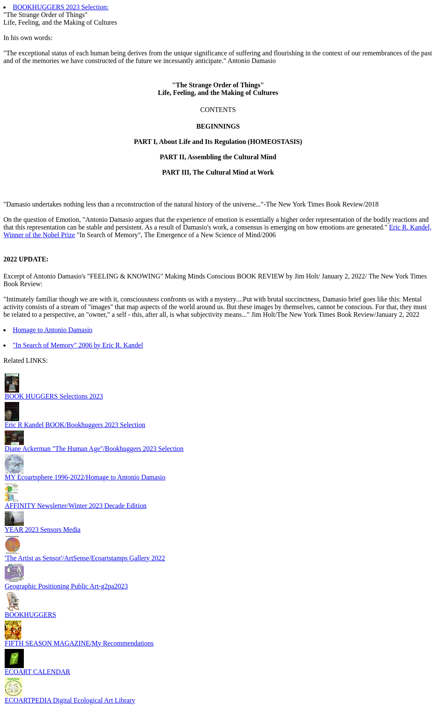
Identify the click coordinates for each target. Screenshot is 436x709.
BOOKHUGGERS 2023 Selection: (61, 7)
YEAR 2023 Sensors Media (42, 529)
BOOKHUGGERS (30, 614)
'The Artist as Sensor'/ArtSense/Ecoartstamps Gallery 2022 (85, 558)
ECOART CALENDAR (37, 671)
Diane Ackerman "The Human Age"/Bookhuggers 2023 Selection (94, 448)
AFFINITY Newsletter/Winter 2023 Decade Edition (75, 505)
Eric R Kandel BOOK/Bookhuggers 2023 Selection (75, 424)
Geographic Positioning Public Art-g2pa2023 (66, 586)
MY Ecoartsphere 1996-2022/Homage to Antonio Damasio (85, 477)
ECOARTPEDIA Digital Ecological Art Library (70, 700)
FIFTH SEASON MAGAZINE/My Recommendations (79, 643)
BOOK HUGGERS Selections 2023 (54, 396)
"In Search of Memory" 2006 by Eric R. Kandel (78, 345)
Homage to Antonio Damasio (52, 329)
